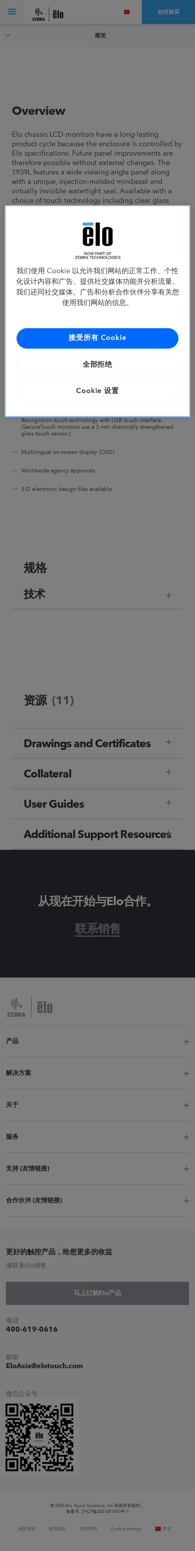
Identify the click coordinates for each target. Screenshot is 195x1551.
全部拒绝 (98, 364)
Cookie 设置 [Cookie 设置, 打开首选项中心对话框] (97, 391)
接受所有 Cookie (97, 338)
